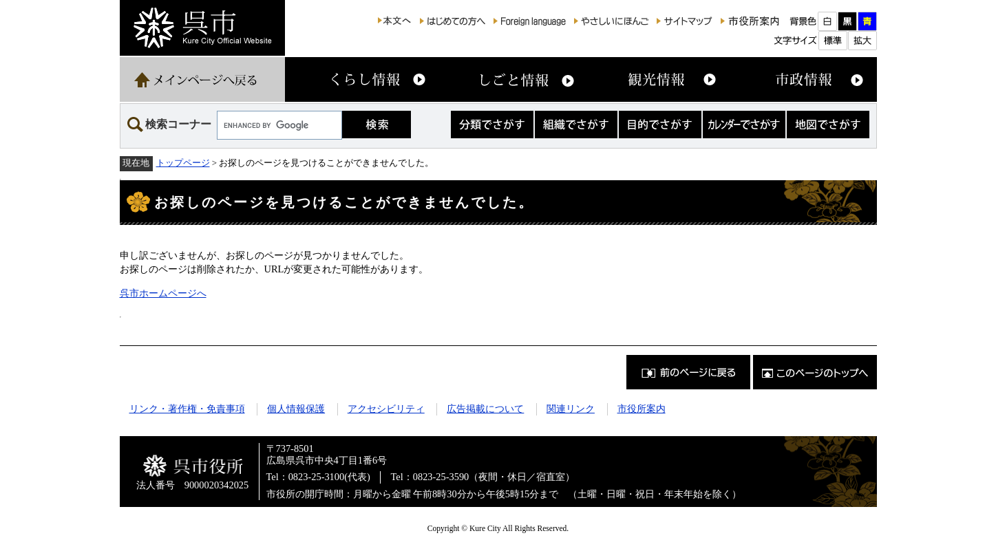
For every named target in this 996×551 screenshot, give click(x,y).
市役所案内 (641, 408)
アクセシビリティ (386, 408)
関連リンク (571, 408)
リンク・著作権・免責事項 (187, 408)
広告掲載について (485, 408)
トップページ (183, 163)
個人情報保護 (296, 408)
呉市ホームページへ (163, 293)
